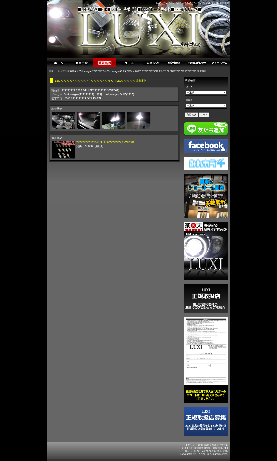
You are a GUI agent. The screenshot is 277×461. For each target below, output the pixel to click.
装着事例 (72, 71)
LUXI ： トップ (57, 71)
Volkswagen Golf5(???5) (120, 71)
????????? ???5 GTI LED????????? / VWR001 (105, 142)
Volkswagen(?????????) (92, 71)
